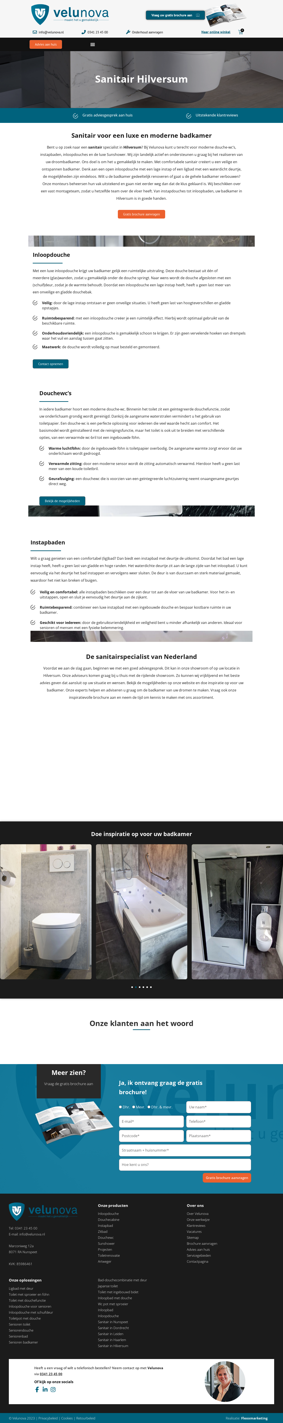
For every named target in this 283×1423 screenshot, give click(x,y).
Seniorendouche (21, 1330)
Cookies (67, 1418)
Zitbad (102, 1231)
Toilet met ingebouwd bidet (118, 1292)
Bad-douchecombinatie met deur (122, 1280)
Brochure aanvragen (202, 1243)
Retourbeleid (85, 1418)
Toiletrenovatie (109, 1255)
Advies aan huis (198, 1249)
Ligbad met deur (21, 1288)
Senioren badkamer (23, 1342)
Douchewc (106, 1237)
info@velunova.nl (51, 32)
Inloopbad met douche (115, 1298)
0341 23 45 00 (98, 32)
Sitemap (193, 1237)
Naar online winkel (215, 32)
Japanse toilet (108, 1286)
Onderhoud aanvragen (147, 32)
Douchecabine (108, 1219)
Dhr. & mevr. (161, 1107)
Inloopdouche (108, 1213)
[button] (92, 44)
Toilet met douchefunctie (27, 1300)
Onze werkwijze (198, 1219)
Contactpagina (197, 1261)
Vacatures (194, 1231)
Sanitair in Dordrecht (113, 1328)
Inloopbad (105, 1310)
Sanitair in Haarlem (112, 1340)
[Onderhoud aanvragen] (128, 32)
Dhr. (126, 1107)
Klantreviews (196, 1225)
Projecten (105, 1249)
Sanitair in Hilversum (113, 1346)
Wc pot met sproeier (113, 1304)
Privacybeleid (48, 1418)
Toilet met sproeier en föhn (29, 1294)
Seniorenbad (18, 1336)
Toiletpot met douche (25, 1318)
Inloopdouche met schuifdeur (31, 1312)
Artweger (104, 1261)
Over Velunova (197, 1213)
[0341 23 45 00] (84, 32)
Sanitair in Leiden (110, 1334)
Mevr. (140, 1107)
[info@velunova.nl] (35, 32)
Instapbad (105, 1225)
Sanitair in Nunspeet (113, 1322)
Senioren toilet (19, 1324)
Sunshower (106, 1243)
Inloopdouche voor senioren (30, 1306)
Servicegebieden (199, 1255)
